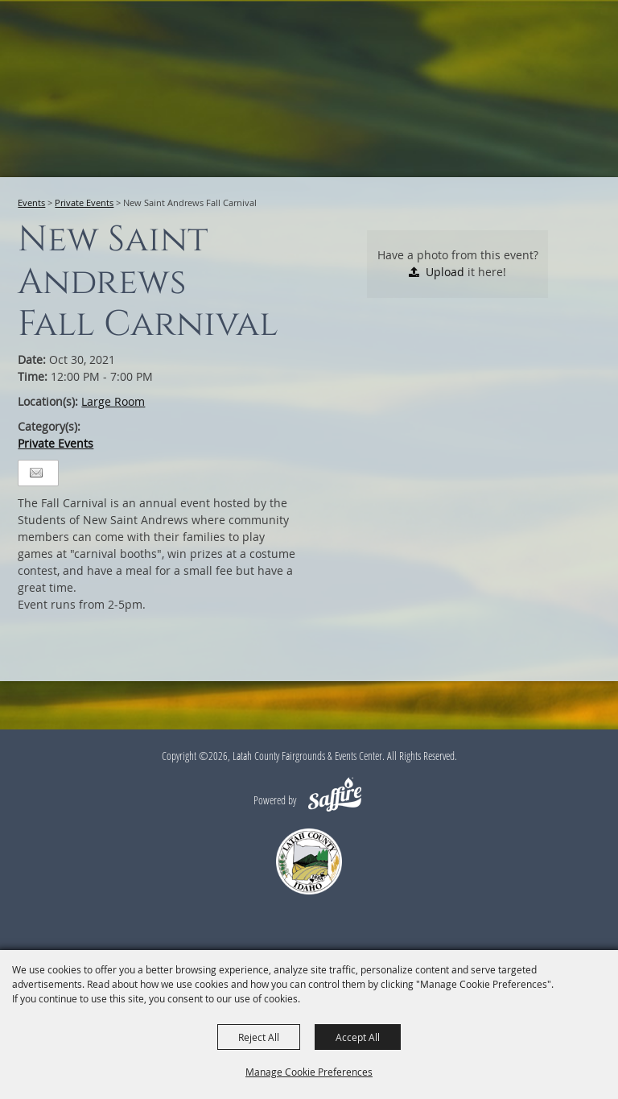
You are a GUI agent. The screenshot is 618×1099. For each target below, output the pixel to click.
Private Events (84, 202)
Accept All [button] (358, 1037)
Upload (445, 271)
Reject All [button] (258, 1037)
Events (31, 202)
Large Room (113, 401)
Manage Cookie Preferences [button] (309, 1071)
